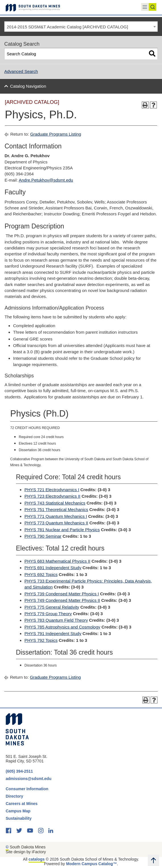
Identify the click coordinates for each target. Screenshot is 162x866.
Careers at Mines (22, 803)
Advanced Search (21, 71)
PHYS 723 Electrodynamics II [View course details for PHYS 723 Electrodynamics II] (52, 496)
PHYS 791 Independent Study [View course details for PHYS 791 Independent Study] (52, 633)
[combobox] (81, 26)
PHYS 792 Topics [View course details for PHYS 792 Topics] (40, 640)
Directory (14, 796)
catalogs (36, 859)
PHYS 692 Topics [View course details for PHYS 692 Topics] (40, 574)
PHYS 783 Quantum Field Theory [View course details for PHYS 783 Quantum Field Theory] (56, 620)
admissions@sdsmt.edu (28, 778)
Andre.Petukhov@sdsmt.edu (46, 180)
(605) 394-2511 (19, 771)
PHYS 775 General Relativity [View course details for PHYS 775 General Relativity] (51, 607)
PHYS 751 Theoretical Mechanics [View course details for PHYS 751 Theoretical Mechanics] (56, 509)
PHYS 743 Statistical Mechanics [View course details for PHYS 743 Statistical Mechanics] (54, 503)
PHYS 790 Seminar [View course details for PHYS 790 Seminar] (42, 536)
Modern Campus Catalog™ (91, 863)
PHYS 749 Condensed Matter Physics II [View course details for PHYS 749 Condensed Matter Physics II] (62, 600)
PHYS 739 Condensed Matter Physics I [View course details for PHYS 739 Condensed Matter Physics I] (61, 593)
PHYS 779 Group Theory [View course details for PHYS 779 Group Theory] (48, 613)
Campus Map (18, 811)
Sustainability (19, 818)
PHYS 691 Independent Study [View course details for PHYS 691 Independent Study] (52, 567)
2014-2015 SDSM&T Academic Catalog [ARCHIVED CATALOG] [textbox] (67, 26)
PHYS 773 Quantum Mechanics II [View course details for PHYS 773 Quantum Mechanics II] (56, 522)
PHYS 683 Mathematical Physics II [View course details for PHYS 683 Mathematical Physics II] (57, 561)
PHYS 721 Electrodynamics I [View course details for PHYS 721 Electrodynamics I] (51, 489)
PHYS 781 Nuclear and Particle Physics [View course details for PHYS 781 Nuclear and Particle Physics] (62, 529)
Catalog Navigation (28, 86)
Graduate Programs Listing (55, 134)
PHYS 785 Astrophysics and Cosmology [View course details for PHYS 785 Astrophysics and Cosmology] (62, 627)
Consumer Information (27, 789)
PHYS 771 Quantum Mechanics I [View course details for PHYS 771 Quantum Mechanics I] (55, 516)
